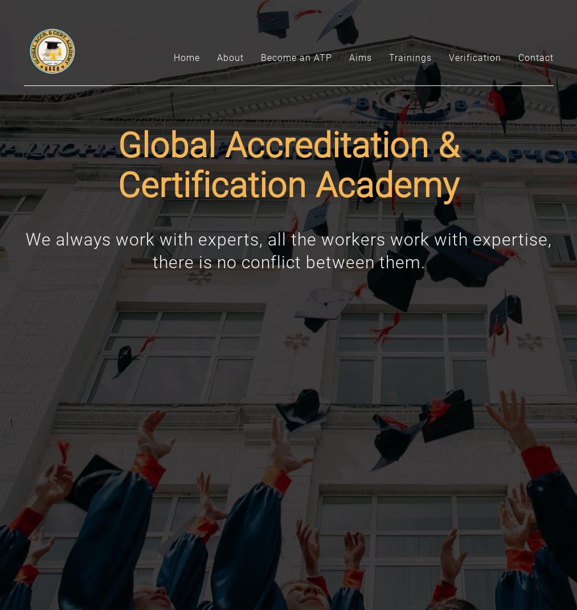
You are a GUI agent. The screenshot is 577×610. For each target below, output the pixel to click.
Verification (475, 57)
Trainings (410, 57)
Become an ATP (296, 57)
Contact (536, 57)
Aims (360, 57)
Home (187, 57)
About (230, 57)
